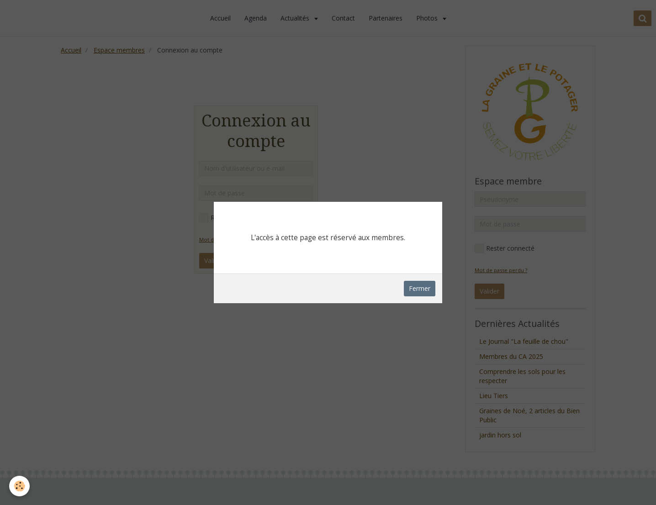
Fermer (419, 288)
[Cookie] (19, 486)
